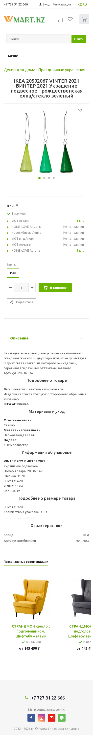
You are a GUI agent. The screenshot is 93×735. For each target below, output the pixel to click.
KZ (80, 4)
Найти (79, 39)
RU (85, 4)
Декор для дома (19, 69)
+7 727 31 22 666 (16, 4)
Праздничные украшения (61, 69)
